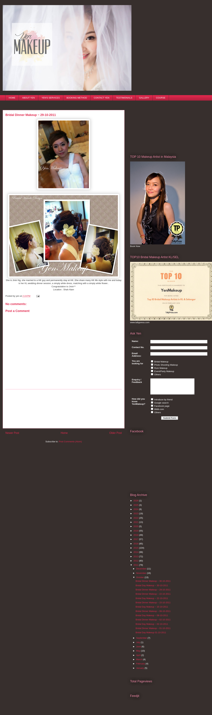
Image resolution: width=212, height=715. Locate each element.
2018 (136, 538)
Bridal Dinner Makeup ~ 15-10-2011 (153, 605)
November (141, 576)
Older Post (115, 432)
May (138, 654)
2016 (136, 546)
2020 (136, 529)
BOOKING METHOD (76, 97)
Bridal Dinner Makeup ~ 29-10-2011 (153, 592)
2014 (136, 555)
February (141, 666)
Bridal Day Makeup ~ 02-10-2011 (152, 627)
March (139, 662)
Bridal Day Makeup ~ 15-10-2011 (152, 610)
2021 (136, 525)
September (142, 641)
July (138, 645)
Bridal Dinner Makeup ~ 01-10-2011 (153, 631)
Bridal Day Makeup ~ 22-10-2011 (152, 601)
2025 (136, 508)
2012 (136, 563)
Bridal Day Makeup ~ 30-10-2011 (152, 588)
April (138, 658)
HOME (12, 97)
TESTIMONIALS (124, 97)
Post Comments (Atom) (70, 441)
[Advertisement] (64, 409)
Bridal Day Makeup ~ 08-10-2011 (152, 618)
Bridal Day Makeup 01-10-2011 (151, 635)
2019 (136, 534)
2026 (136, 503)
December (141, 571)
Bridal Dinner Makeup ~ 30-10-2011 (153, 584)
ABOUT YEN (28, 97)
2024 (136, 512)
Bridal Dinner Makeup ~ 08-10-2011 (153, 614)
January (140, 671)
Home (64, 432)
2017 (136, 542)
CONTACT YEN (101, 97)
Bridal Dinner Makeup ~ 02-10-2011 (153, 622)
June (139, 649)
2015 (136, 551)
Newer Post (12, 432)
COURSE (161, 97)
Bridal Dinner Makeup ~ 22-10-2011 (153, 597)
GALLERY (144, 97)
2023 (136, 516)
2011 (136, 568)
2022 (136, 521)
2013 (136, 559)
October (140, 580)
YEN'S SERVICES (51, 97)
